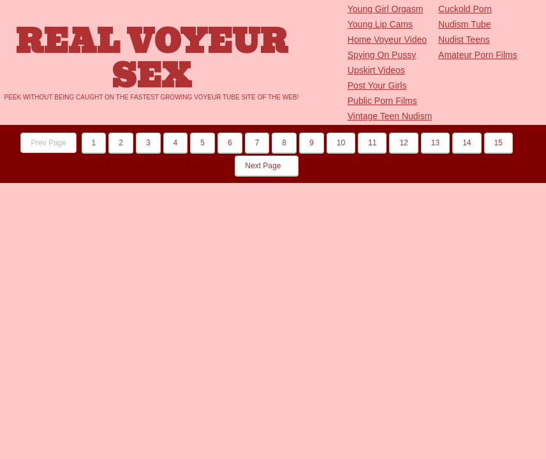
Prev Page (48, 142)
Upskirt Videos (376, 70)
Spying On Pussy (382, 55)
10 (341, 142)
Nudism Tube (464, 24)
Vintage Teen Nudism (390, 116)
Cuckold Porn (465, 9)
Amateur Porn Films (477, 55)
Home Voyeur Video (387, 39)
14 (466, 142)
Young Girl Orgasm (386, 9)
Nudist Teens (464, 39)
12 (403, 142)
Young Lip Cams (380, 24)
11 (372, 142)
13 (435, 142)
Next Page (266, 165)
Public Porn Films (382, 101)
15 (498, 142)
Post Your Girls (377, 85)
